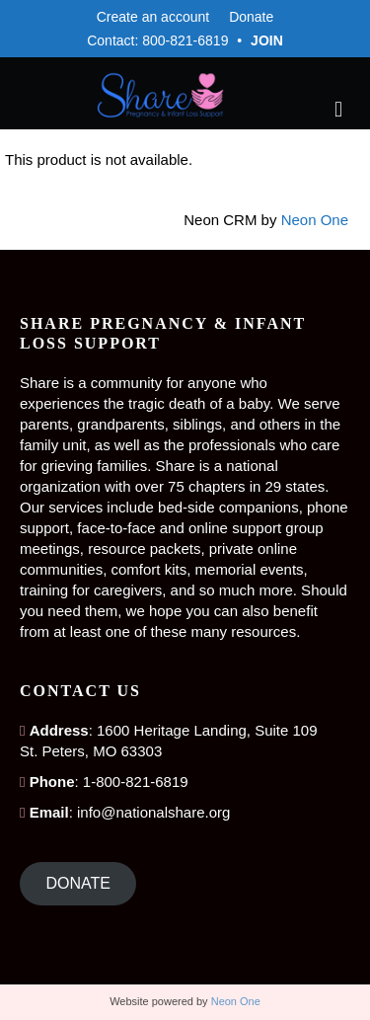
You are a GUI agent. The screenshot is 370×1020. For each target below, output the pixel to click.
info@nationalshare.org (153, 812)
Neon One (314, 219)
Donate (251, 17)
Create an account (153, 17)
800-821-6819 (185, 40)
